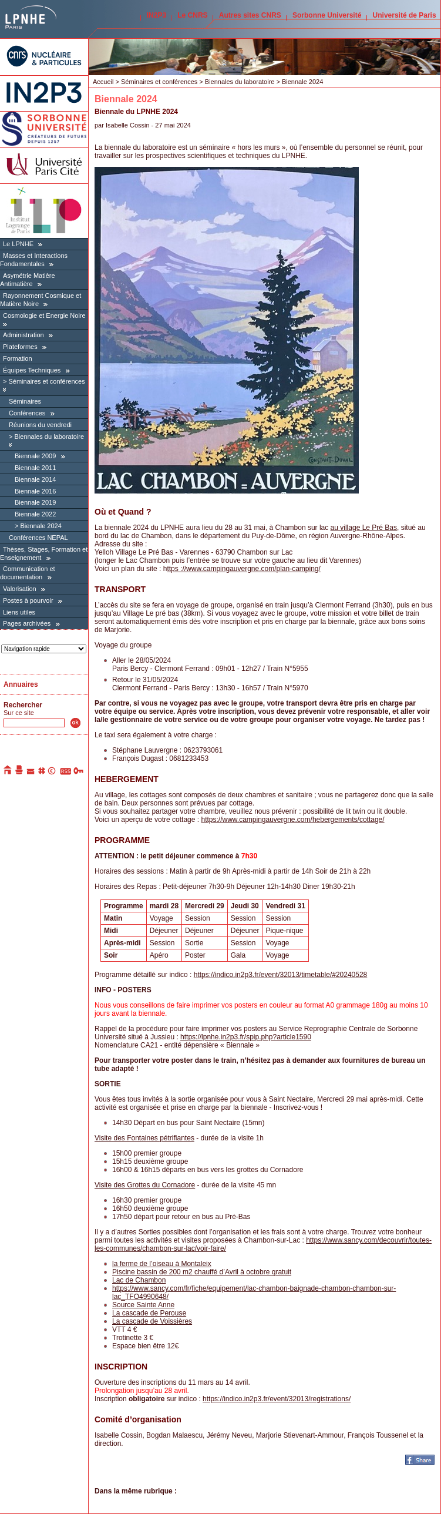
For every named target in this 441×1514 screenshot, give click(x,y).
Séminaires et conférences (46, 381)
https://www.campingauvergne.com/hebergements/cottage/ (292, 819)
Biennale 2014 (35, 479)
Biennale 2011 (35, 467)
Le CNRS (192, 15)
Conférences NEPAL (38, 537)
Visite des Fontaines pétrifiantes (144, 1138)
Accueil (103, 81)
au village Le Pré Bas (364, 527)
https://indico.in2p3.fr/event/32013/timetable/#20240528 (281, 975)
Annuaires (21, 684)
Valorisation (19, 588)
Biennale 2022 (35, 514)
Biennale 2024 (40, 525)
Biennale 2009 (35, 455)
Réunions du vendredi (40, 424)
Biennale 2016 (35, 491)
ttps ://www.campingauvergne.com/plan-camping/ (243, 569)
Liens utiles (19, 612)
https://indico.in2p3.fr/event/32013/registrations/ (277, 1399)
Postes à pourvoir (28, 600)
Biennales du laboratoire (49, 436)
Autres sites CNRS (250, 15)
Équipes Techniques (31, 370)
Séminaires (25, 401)
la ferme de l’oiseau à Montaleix (161, 1264)
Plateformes (20, 346)
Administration (23, 334)
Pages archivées (27, 623)
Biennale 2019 (35, 502)
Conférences (27, 413)
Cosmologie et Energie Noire (44, 315)
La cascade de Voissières (152, 1321)
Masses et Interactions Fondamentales (34, 259)
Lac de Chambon (139, 1280)
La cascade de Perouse (149, 1313)
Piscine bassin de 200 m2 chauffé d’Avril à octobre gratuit (201, 1272)
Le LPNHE (18, 243)
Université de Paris (404, 15)
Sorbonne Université (326, 15)
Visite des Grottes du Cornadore (145, 1185)
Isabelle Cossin (128, 125)
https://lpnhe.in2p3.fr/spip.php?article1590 (245, 1037)
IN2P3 (156, 15)
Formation (17, 358)
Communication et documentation (27, 572)
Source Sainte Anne (143, 1305)
